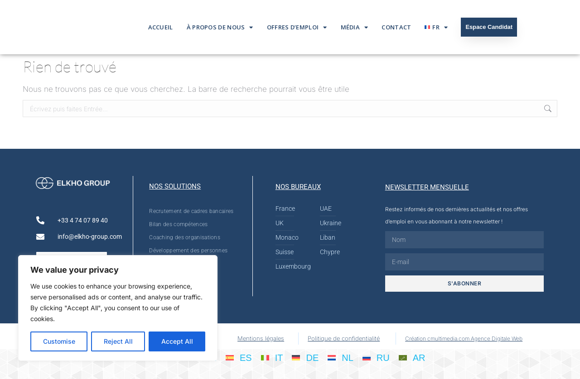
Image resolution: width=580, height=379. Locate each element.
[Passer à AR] (412, 357)
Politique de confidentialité (344, 338)
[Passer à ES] (238, 357)
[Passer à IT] (272, 357)
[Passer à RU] (376, 357)
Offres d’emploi (297, 27)
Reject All (118, 341)
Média (354, 27)
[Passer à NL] (340, 357)
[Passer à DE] (305, 357)
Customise (59, 341)
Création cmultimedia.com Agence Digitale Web (463, 338)
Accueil (160, 27)
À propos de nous (220, 27)
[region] (118, 308)
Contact (396, 27)
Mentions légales (260, 338)
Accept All (177, 341)
